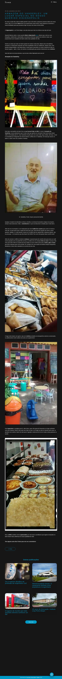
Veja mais (31, 622)
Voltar (10, 549)
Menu (55, 2)
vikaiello (38, 677)
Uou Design (28, 677)
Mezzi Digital (33, 677)
